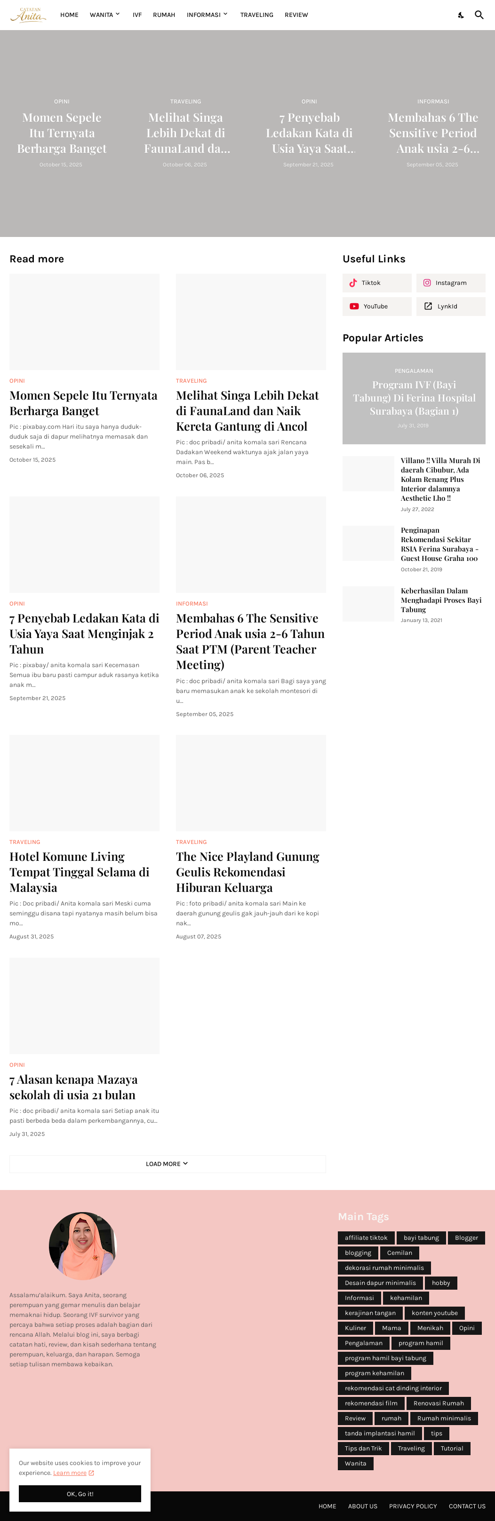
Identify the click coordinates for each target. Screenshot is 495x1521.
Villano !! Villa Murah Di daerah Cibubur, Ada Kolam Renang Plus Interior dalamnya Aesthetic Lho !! (440, 479)
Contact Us (467, 1506)
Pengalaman (364, 1343)
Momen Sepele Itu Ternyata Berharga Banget (83, 402)
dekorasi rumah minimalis (384, 1268)
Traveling (411, 1448)
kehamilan (406, 1298)
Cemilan (399, 1253)
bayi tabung (421, 1238)
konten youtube (435, 1313)
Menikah (430, 1328)
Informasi (359, 1298)
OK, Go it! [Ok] (80, 1494)
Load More (163, 1164)
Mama (391, 1328)
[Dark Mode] (462, 15)
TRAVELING (256, 15)
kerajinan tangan (370, 1313)
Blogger (466, 1238)
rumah (391, 1418)
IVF (137, 15)
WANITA (101, 15)
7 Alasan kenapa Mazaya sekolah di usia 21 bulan (73, 1086)
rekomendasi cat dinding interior (393, 1388)
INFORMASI (204, 15)
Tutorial (452, 1448)
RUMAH (164, 15)
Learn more (70, 1473)
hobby (441, 1283)
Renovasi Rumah (439, 1403)
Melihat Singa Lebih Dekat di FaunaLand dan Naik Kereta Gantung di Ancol (247, 410)
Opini (467, 1328)
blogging (358, 1253)
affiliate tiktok (366, 1238)
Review (355, 1418)
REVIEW (296, 15)
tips (436, 1433)
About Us (362, 1506)
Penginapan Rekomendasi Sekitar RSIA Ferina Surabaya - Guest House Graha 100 (440, 544)
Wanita (356, 1463)
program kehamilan (374, 1373)
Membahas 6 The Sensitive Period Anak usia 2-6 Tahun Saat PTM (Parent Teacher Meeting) (250, 641)
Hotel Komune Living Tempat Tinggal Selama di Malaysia (79, 871)
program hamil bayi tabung (385, 1358)
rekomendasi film (371, 1403)
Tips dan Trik (363, 1448)
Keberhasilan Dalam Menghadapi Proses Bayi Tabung (441, 600)
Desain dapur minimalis (380, 1283)
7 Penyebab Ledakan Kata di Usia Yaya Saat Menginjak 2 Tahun (84, 633)
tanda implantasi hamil (380, 1433)
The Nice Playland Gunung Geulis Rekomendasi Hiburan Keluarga (247, 871)
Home (69, 15)
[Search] (478, 15)
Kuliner (355, 1328)
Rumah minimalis (444, 1418)
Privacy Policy (413, 1506)
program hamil (421, 1343)
